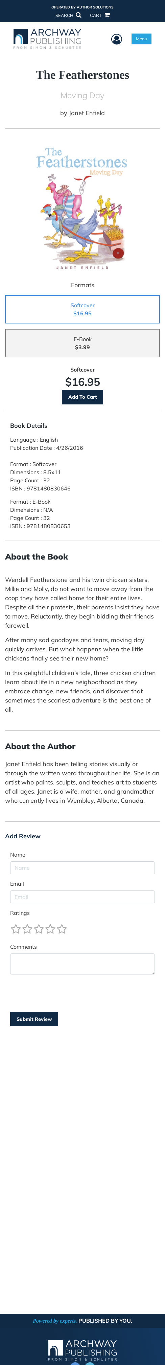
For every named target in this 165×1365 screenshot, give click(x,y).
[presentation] (61, 993)
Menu (141, 38)
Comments (23, 946)
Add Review (23, 836)
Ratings (20, 912)
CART (100, 15)
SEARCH (68, 15)
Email (17, 883)
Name (17, 854)
